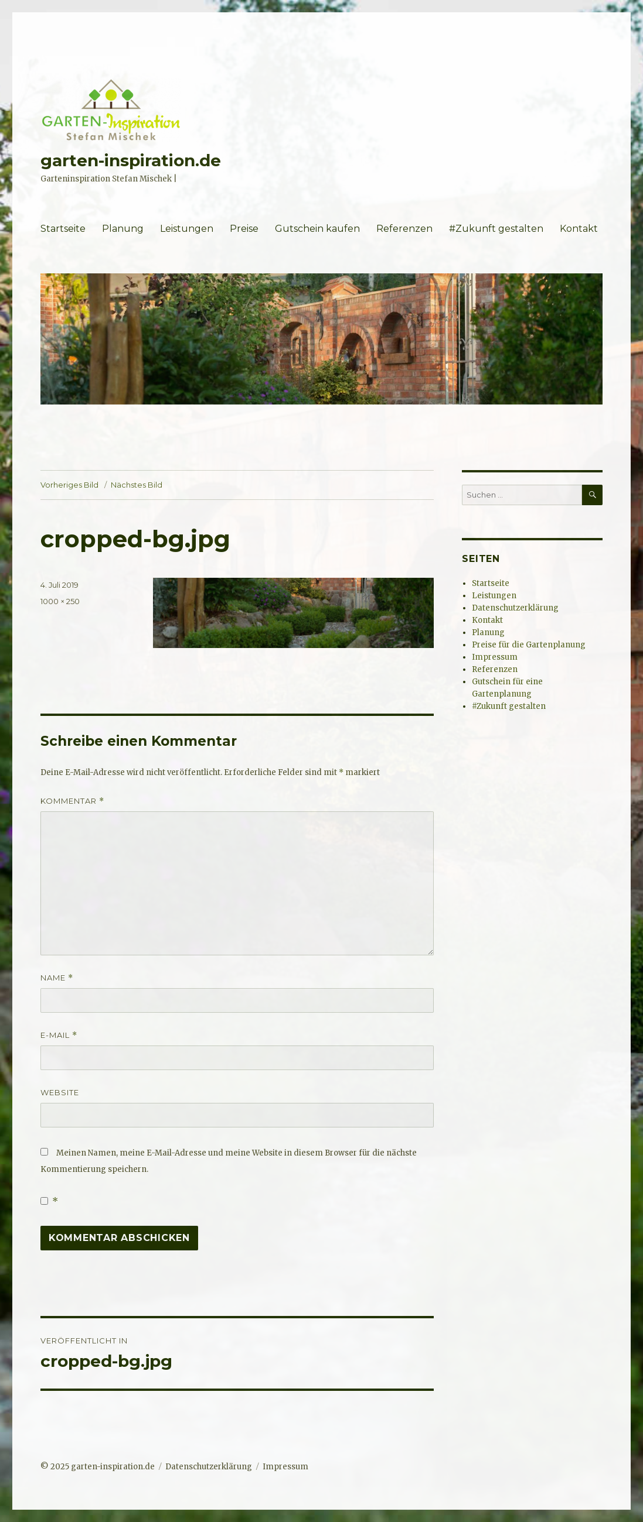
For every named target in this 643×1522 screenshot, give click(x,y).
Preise (244, 228)
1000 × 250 (60, 601)
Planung (123, 228)
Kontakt (579, 228)
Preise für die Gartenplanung (529, 645)
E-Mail (58, 1035)
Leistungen (186, 228)
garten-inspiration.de (130, 160)
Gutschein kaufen (317, 228)
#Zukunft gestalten (496, 228)
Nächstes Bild (136, 484)
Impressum (495, 657)
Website (59, 1092)
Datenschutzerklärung (515, 608)
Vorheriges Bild (69, 484)
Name (56, 978)
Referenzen (404, 228)
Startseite (63, 228)
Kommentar (72, 801)
